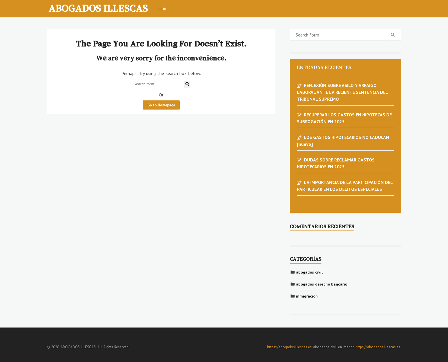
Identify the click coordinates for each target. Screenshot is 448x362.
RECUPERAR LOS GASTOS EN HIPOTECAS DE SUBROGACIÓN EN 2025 (344, 118)
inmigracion (307, 296)
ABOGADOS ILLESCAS (98, 8)
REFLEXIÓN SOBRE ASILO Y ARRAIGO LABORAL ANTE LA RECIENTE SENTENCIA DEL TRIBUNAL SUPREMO (342, 92)
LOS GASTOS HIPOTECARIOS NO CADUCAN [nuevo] (343, 140)
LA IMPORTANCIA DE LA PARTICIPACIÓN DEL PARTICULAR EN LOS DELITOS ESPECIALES (345, 185)
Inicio (161, 8)
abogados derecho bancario (321, 284)
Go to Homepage (161, 105)
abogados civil (309, 272)
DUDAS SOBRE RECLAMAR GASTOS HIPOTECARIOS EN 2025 (336, 163)
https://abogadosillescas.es (289, 347)
